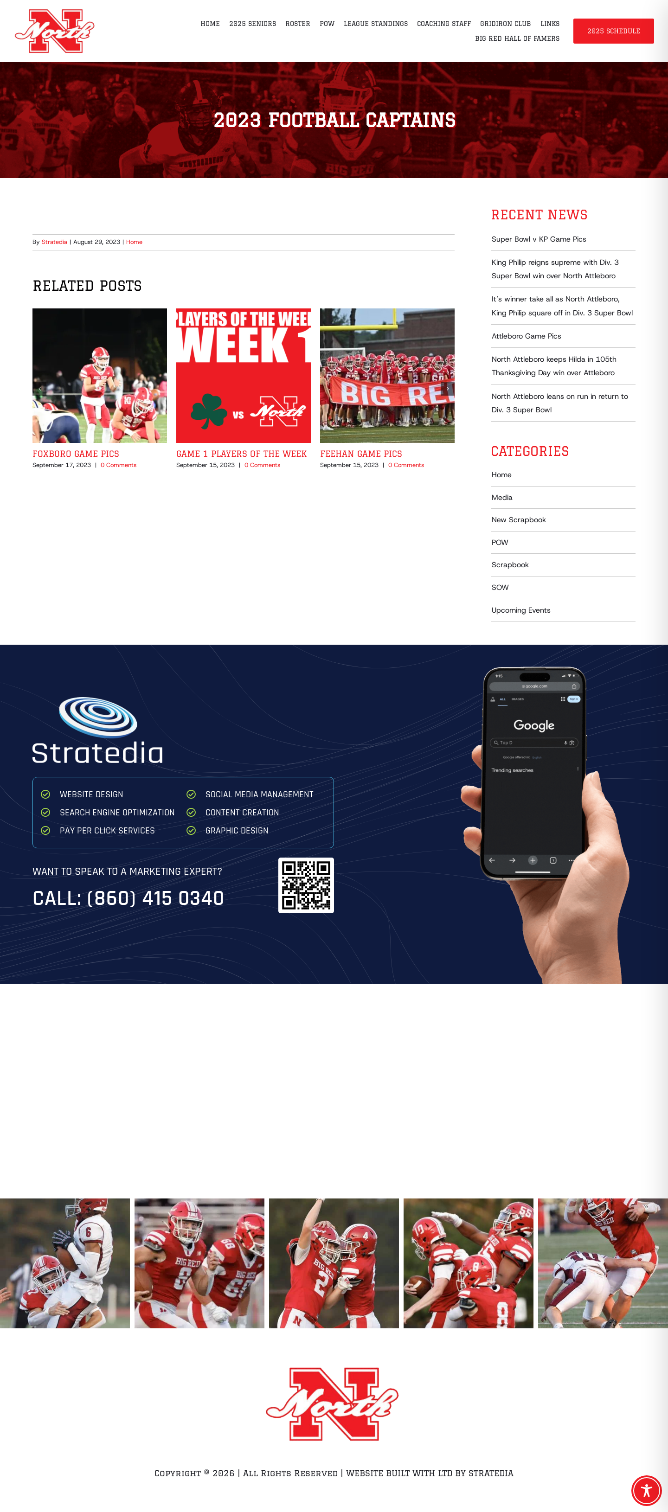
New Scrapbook (519, 520)
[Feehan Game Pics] (387, 313)
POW (500, 542)
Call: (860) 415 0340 (128, 898)
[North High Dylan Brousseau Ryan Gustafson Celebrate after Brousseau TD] (334, 1263)
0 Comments (118, 465)
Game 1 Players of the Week (241, 453)
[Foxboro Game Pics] (99, 313)
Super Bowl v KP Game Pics (539, 239)
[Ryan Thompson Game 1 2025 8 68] (199, 1263)
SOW (500, 587)
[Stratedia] (97, 701)
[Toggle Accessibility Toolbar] (646, 1490)
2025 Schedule (613, 31)
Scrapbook (510, 565)
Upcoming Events (521, 610)
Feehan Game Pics (361, 453)
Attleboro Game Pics (526, 336)
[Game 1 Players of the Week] (243, 313)
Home (134, 242)
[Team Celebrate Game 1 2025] (468, 1263)
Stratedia (54, 242)
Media (502, 497)
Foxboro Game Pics (75, 453)
